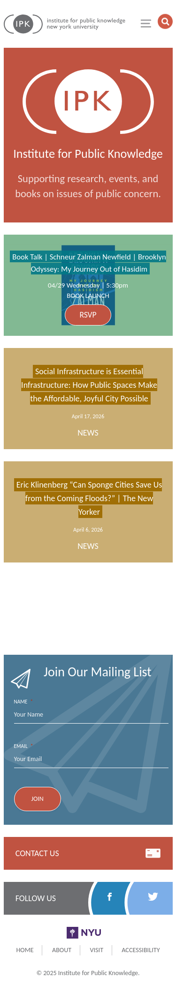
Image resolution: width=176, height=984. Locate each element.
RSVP (87, 315)
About (61, 950)
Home (24, 950)
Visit (96, 950)
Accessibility (141, 950)
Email (23, 746)
